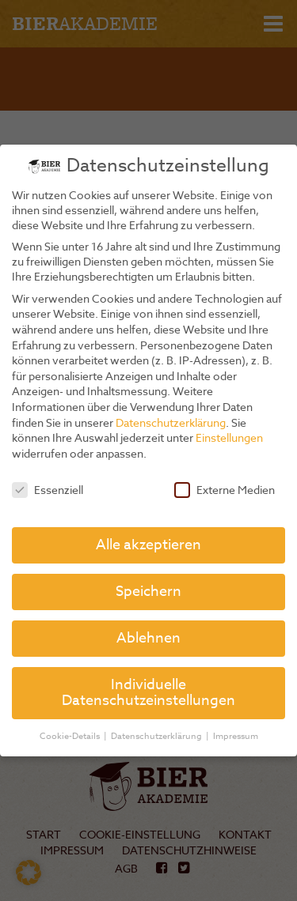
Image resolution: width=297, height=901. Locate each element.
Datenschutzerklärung (171, 422)
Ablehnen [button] (148, 638)
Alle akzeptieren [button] (148, 545)
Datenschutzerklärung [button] (157, 736)
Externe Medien (224, 489)
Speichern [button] (148, 591)
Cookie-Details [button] (71, 736)
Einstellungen (229, 437)
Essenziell (47, 489)
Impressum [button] (235, 736)
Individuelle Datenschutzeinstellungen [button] (148, 692)
